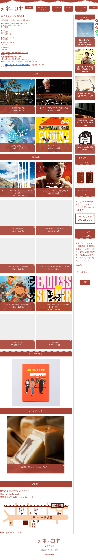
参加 (85, 282)
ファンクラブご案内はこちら (85, 218)
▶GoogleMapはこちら (11, 532)
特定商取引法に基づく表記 (49, 550)
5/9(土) (3, 65)
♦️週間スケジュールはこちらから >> (12, 58)
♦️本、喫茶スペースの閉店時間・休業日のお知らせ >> (18, 60)
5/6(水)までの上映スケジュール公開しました (16, 20)
